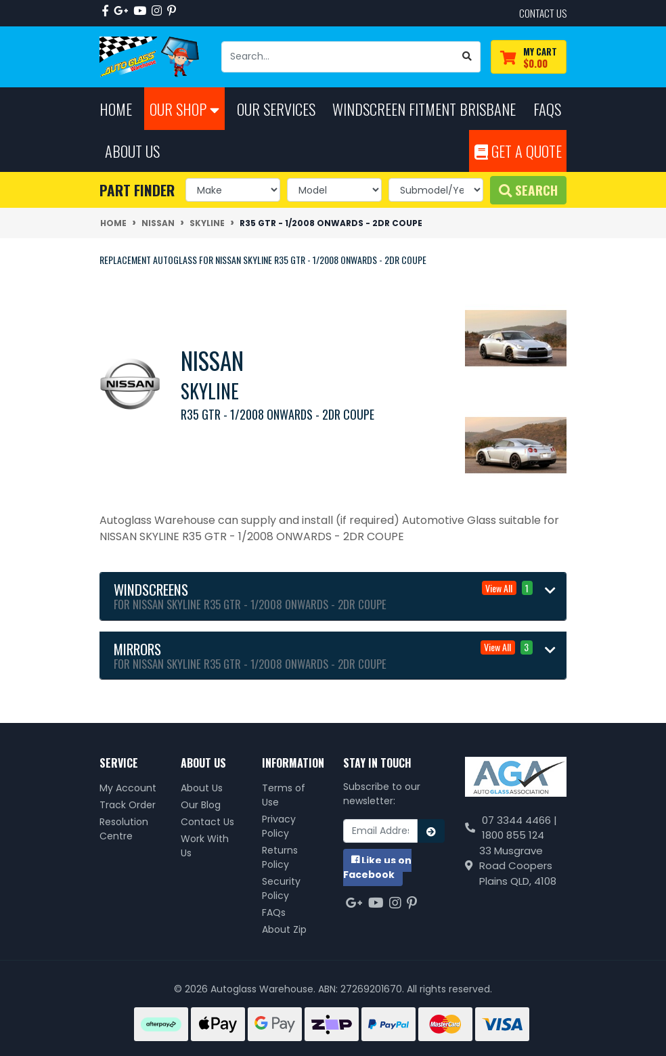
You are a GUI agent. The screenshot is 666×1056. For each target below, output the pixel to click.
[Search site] (467, 56)
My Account (127, 788)
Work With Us (205, 846)
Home (115, 108)
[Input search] (338, 56)
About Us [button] (132, 150)
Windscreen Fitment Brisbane (424, 108)
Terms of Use (283, 795)
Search (528, 190)
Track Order (127, 805)
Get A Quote (518, 150)
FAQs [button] (547, 108)
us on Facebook (377, 867)
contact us (543, 12)
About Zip (284, 929)
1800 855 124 (513, 835)
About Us (202, 788)
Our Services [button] (276, 108)
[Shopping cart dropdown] (529, 57)
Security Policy (281, 888)
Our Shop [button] (184, 108)
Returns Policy (280, 857)
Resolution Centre (123, 829)
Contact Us (207, 822)
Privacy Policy (279, 826)
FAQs (274, 912)
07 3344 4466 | (519, 820)
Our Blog (201, 805)
